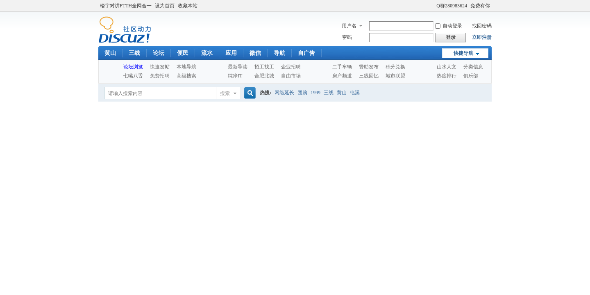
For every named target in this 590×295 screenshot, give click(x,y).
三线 (134, 53)
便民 (182, 53)
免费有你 (480, 6)
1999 (315, 92)
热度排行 (446, 76)
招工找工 (264, 67)
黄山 (110, 53)
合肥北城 (264, 76)
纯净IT (235, 76)
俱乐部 (470, 76)
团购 (302, 92)
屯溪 (355, 92)
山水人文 (446, 67)
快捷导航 (463, 53)
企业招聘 (291, 67)
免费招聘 (160, 76)
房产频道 (342, 76)
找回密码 (482, 26)
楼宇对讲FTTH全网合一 (126, 6)
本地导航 (186, 67)
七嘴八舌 (133, 76)
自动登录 (448, 26)
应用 (231, 53)
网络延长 (284, 92)
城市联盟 (395, 76)
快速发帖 (160, 67)
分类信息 (473, 67)
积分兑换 (395, 67)
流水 (207, 53)
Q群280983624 (451, 6)
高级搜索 (186, 76)
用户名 (349, 26)
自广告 (306, 53)
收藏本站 (187, 6)
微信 (255, 53)
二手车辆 (342, 67)
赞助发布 (369, 67)
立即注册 (482, 37)
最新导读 (237, 67)
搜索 (225, 93)
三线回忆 (369, 76)
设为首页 (165, 6)
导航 (279, 53)
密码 (347, 37)
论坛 (158, 53)
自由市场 (291, 76)
